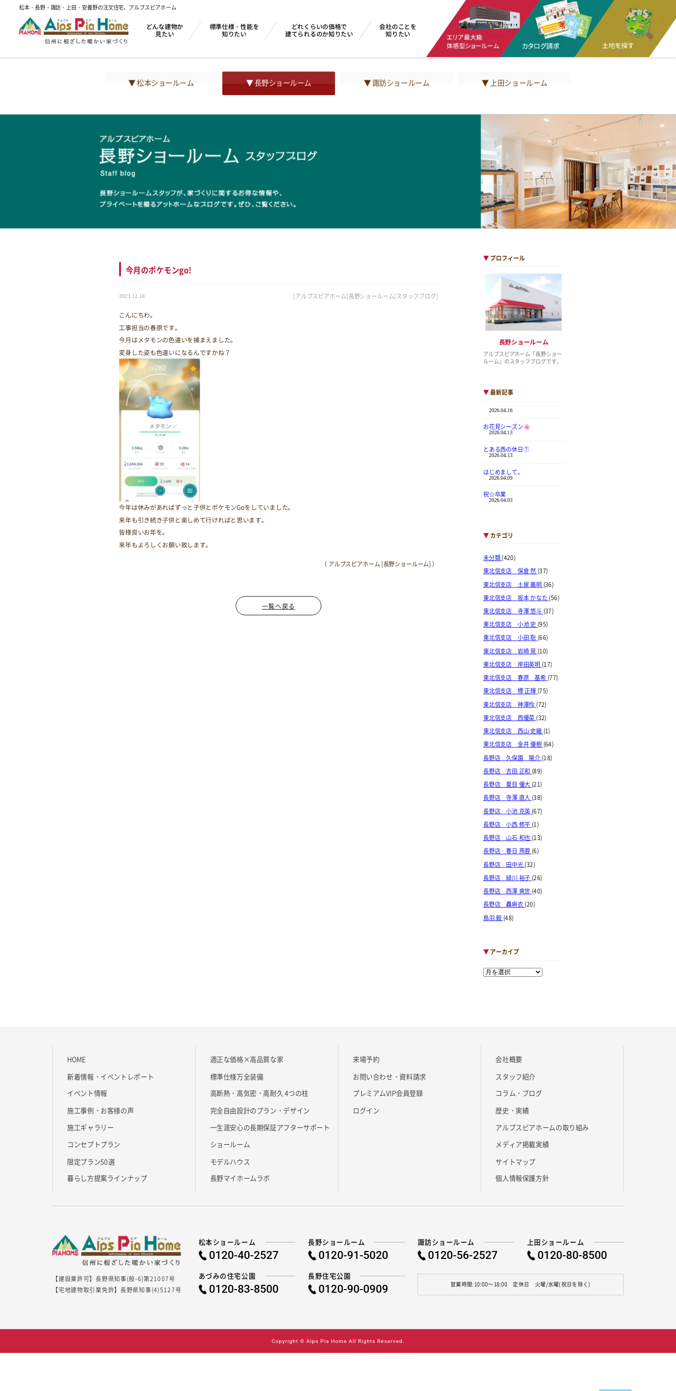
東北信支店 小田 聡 (510, 637)
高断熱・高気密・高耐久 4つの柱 (259, 1093)
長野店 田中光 (503, 864)
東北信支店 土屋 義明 (513, 584)
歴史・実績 (512, 1110)
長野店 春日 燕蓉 (507, 851)
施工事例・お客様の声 (100, 1110)
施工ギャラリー (90, 1127)
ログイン (366, 1110)
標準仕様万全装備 (237, 1076)
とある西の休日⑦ (506, 449)
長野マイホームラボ (240, 1178)
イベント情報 (87, 1093)
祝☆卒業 (494, 494)
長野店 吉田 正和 (507, 771)
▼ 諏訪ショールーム (396, 83)
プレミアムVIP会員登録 (388, 1093)
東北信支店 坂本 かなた (516, 598)
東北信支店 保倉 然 (510, 571)
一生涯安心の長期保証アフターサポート (270, 1127)
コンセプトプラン (93, 1144)
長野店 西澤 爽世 (507, 891)
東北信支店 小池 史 (510, 624)
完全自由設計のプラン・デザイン (260, 1110)
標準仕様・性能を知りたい (234, 30)
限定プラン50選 (91, 1161)
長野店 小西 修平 (507, 824)
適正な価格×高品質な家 (247, 1059)
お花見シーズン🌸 (506, 427)
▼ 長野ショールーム (279, 83)
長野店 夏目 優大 (507, 784)
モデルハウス (230, 1161)
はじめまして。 (503, 472)
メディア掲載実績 (522, 1144)
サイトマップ (515, 1161)
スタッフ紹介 (515, 1076)
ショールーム (230, 1144)
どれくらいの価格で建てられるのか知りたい (319, 30)
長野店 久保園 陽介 (512, 757)
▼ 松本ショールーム (161, 83)
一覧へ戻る (278, 605)
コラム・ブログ (518, 1093)
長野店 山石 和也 (507, 838)
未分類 (492, 558)
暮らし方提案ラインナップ (107, 1178)
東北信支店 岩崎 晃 (510, 651)
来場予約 (366, 1059)
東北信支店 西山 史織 (513, 731)
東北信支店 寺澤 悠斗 (513, 611)
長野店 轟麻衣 (503, 904)
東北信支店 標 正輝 (510, 691)
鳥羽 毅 (493, 917)
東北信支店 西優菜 (509, 718)
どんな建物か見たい (164, 30)
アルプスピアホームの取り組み (542, 1127)
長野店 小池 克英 (507, 811)
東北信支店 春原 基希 (515, 678)
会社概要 (508, 1059)
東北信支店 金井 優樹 (513, 744)
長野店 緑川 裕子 (507, 878)
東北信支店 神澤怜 (509, 705)
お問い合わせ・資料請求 (389, 1076)
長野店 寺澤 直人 (507, 797)
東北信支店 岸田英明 (512, 664)
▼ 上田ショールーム (514, 83)
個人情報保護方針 (522, 1178)
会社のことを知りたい (397, 30)
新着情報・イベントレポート (110, 1076)
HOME (76, 1059)
